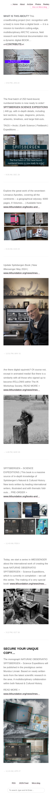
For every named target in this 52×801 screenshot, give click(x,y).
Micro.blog (36, 783)
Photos (38, 4)
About (22, 4)
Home (14, 4)
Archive (30, 4)
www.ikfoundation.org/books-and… (21, 207)
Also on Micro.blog (39, 7)
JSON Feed (23, 783)
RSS (14, 783)
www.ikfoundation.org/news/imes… (21, 273)
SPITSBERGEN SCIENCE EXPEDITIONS (25, 107)
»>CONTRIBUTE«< (13, 44)
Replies (46, 4)
